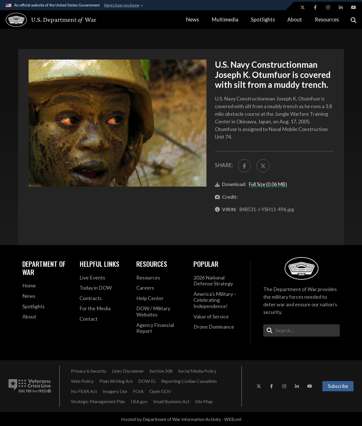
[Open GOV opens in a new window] (160, 391)
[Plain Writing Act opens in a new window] (115, 381)
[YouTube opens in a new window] (353, 7)
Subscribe (338, 386)
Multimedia (225, 19)
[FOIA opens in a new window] (138, 391)
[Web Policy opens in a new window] (82, 381)
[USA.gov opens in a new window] (139, 401)
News (192, 19)
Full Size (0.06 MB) (268, 184)
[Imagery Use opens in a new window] (115, 391)
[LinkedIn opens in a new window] (341, 7)
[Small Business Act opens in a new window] (171, 401)
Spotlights (263, 19)
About (294, 19)
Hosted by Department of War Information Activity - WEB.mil (181, 419)
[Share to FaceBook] (244, 165)
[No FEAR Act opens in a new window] (84, 391)
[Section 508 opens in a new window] (161, 371)
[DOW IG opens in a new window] (146, 381)
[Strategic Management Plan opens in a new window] (98, 401)
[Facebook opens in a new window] (315, 7)
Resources (327, 19)
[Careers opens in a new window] (160, 287)
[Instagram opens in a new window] (328, 7)
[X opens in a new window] (302, 7)
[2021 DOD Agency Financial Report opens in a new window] (160, 328)
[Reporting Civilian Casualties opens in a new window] (189, 381)
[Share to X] (263, 165)
